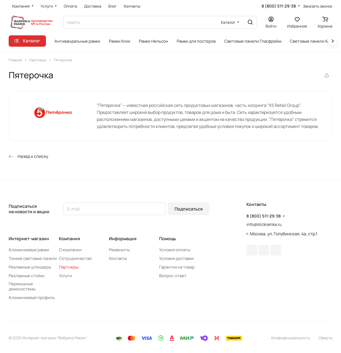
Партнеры (68, 267)
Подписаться (189, 209)
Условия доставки (176, 258)
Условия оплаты (174, 250)
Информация (122, 239)
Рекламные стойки (27, 276)
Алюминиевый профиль (32, 297)
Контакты (118, 258)
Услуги (65, 276)
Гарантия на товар (177, 267)
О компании (70, 250)
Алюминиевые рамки (29, 250)
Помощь (167, 239)
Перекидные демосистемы (22, 286)
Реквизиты (119, 250)
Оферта (325, 337)
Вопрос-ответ (172, 276)
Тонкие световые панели (33, 258)
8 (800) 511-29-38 (279, 6)
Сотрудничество (75, 258)
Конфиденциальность (290, 337)
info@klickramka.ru (264, 224)
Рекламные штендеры (30, 267)
